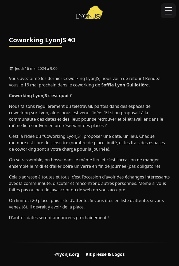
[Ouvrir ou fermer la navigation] (168, 10)
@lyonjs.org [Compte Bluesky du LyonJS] (66, 254)
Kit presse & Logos (105, 254)
